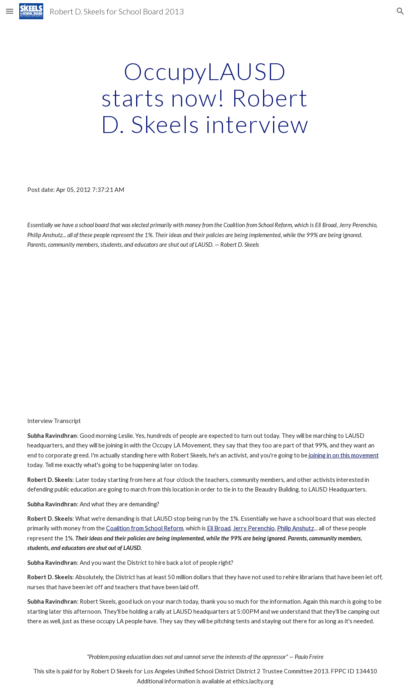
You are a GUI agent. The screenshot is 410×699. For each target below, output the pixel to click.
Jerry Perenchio (254, 528)
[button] (9, 11)
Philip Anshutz (295, 528)
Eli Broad (219, 528)
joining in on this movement (344, 455)
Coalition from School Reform (144, 528)
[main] (205, 97)
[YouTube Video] (96, 333)
